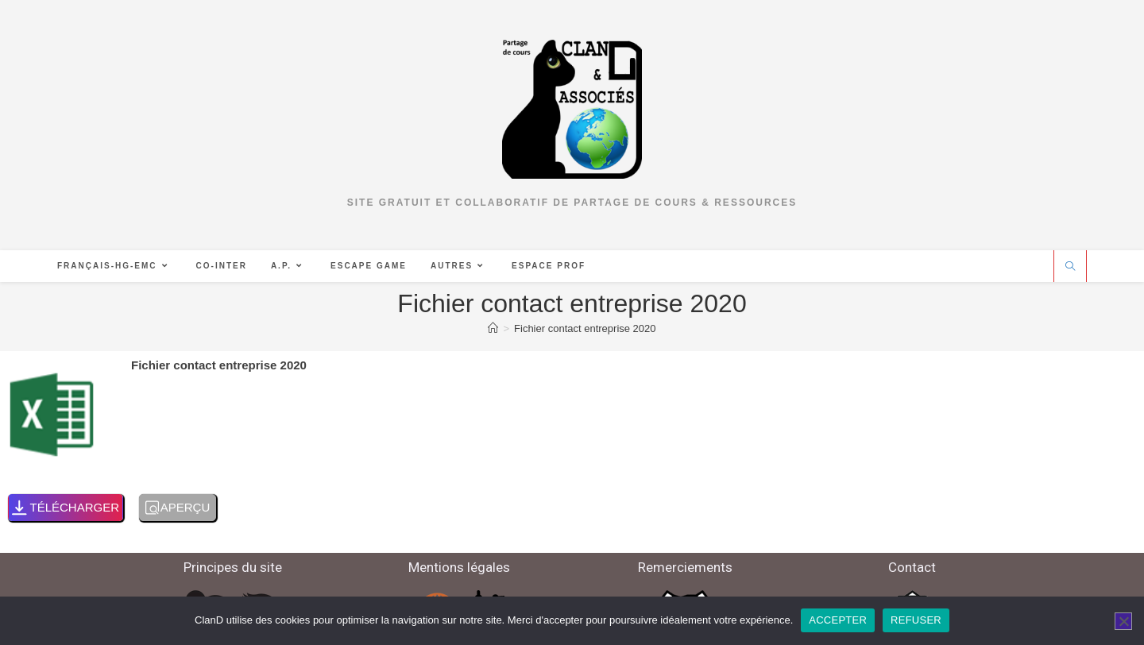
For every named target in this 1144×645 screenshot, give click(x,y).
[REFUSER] (1123, 621)
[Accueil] (493, 328)
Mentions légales (459, 567)
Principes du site (233, 567)
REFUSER (916, 620)
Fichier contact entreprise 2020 (584, 328)
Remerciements (685, 567)
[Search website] (1070, 266)
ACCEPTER (838, 620)
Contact (912, 567)
